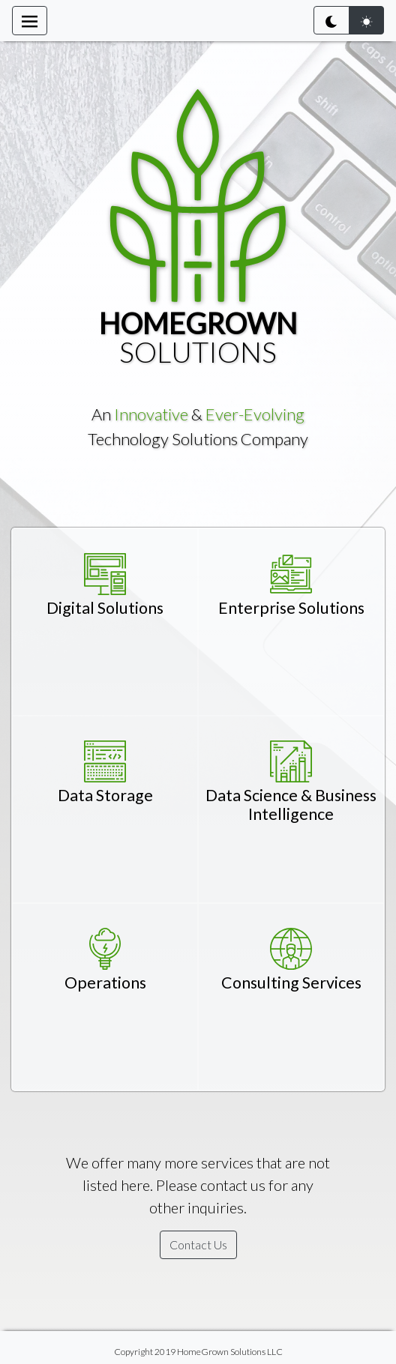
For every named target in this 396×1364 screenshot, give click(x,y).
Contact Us (198, 1244)
